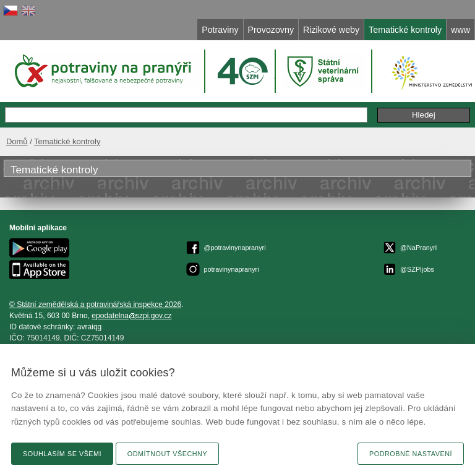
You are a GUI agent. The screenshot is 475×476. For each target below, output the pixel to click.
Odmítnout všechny (167, 453)
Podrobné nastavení (410, 453)
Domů (17, 141)
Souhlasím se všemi (62, 453)
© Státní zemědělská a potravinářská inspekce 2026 (95, 304)
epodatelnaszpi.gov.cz (131, 315)
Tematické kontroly (67, 141)
